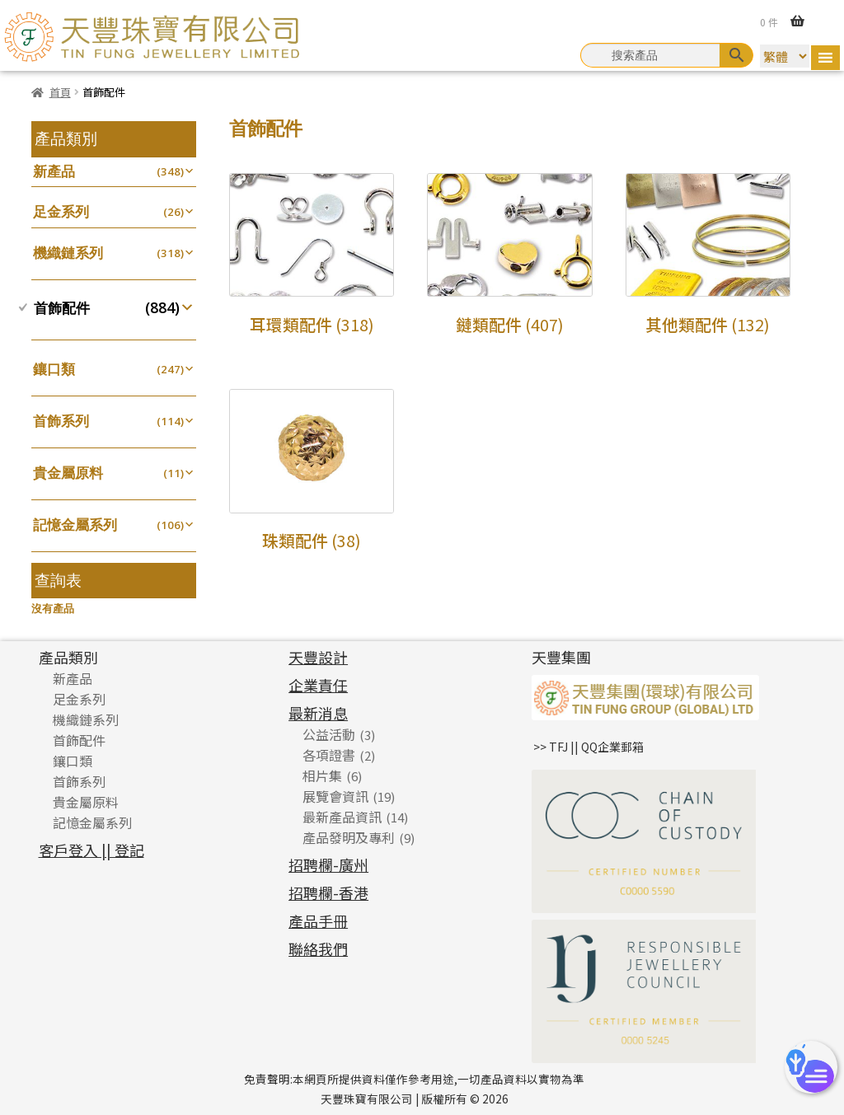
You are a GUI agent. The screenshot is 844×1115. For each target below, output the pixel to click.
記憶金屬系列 (75, 524)
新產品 (54, 171)
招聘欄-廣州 (328, 864)
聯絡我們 (318, 948)
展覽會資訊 (335, 796)
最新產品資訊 (342, 817)
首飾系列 (61, 420)
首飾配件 (62, 307)
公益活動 (328, 734)
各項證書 (328, 755)
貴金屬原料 (68, 472)
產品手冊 (318, 920)
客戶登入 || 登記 (91, 849)
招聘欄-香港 (328, 892)
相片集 (322, 775)
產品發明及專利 (348, 837)
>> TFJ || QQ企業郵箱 (588, 746)
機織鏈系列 (68, 252)
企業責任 (318, 685)
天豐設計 (318, 657)
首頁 (60, 92)
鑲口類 (54, 368)
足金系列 (61, 211)
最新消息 (318, 713)
